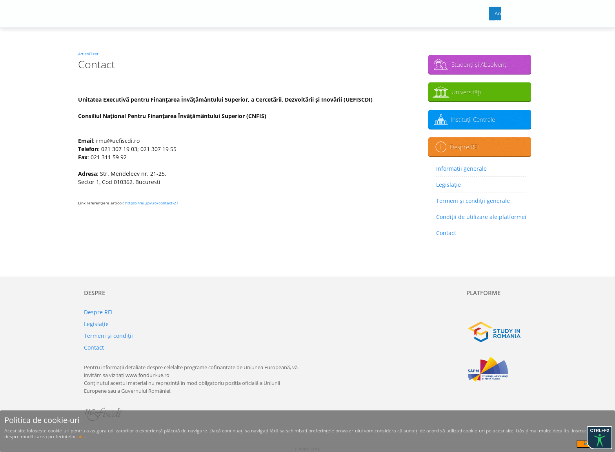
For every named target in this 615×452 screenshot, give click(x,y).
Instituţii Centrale (473, 119)
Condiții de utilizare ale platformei (481, 217)
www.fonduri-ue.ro (147, 375)
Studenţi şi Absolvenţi (479, 64)
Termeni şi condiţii (108, 335)
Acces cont (498, 15)
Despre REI (464, 147)
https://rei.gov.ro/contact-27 (151, 203)
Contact (446, 233)
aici (81, 436)
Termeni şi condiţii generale (473, 200)
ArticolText (88, 53)
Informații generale (461, 168)
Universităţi (466, 92)
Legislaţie (448, 184)
